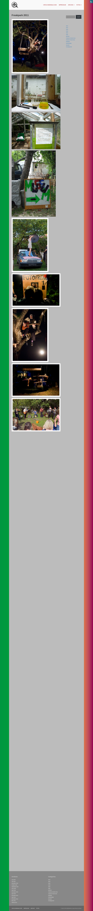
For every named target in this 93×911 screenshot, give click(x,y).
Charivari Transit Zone (70, 39)
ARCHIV (67, 36)
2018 (67, 31)
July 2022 (14, 881)
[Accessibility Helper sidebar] (91, 1)
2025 (67, 34)
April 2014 (14, 897)
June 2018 (14, 888)
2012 (67, 25)
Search (78, 16)
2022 (67, 32)
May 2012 (14, 900)
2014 (67, 27)
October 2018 (14, 885)
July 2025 (14, 879)
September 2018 (15, 886)
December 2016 (15, 891)
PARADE (68, 41)
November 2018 (15, 883)
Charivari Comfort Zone (70, 38)
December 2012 (15, 898)
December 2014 (15, 895)
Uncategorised (69, 46)
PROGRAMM (68, 43)
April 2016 (14, 893)
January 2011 (14, 902)
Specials (67, 45)
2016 (67, 29)
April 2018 (14, 890)
